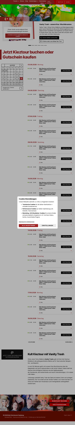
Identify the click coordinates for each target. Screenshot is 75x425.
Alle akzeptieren (28, 225)
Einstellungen (47, 225)
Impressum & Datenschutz (26, 222)
